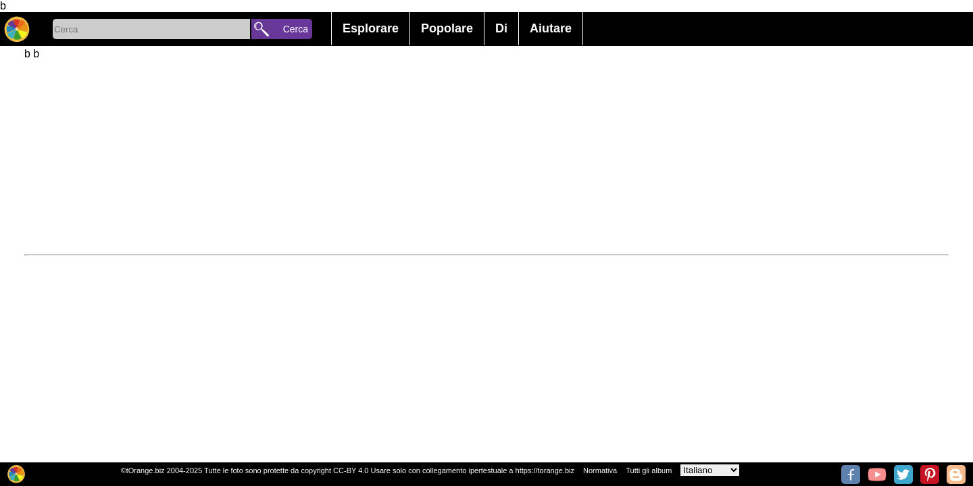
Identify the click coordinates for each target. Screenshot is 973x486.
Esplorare (371, 28)
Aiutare (551, 28)
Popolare (447, 28)
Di (501, 28)
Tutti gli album (649, 470)
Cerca (295, 29)
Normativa (600, 470)
